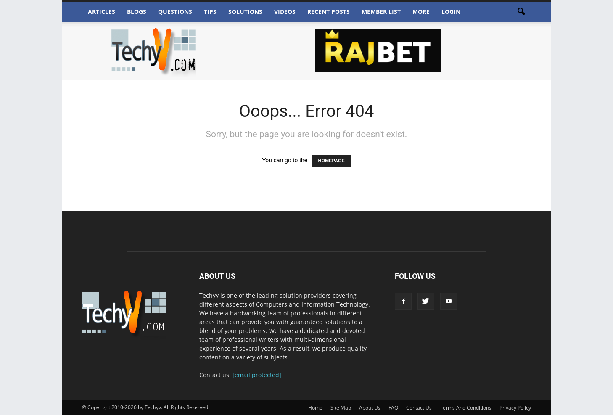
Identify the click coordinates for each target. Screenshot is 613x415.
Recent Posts (328, 12)
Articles (101, 12)
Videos (285, 12)
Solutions (245, 12)
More (421, 12)
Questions (175, 12)
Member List (381, 12)
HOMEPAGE (331, 160)
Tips (210, 12)
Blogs (136, 12)
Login (450, 12)
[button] (521, 12)
